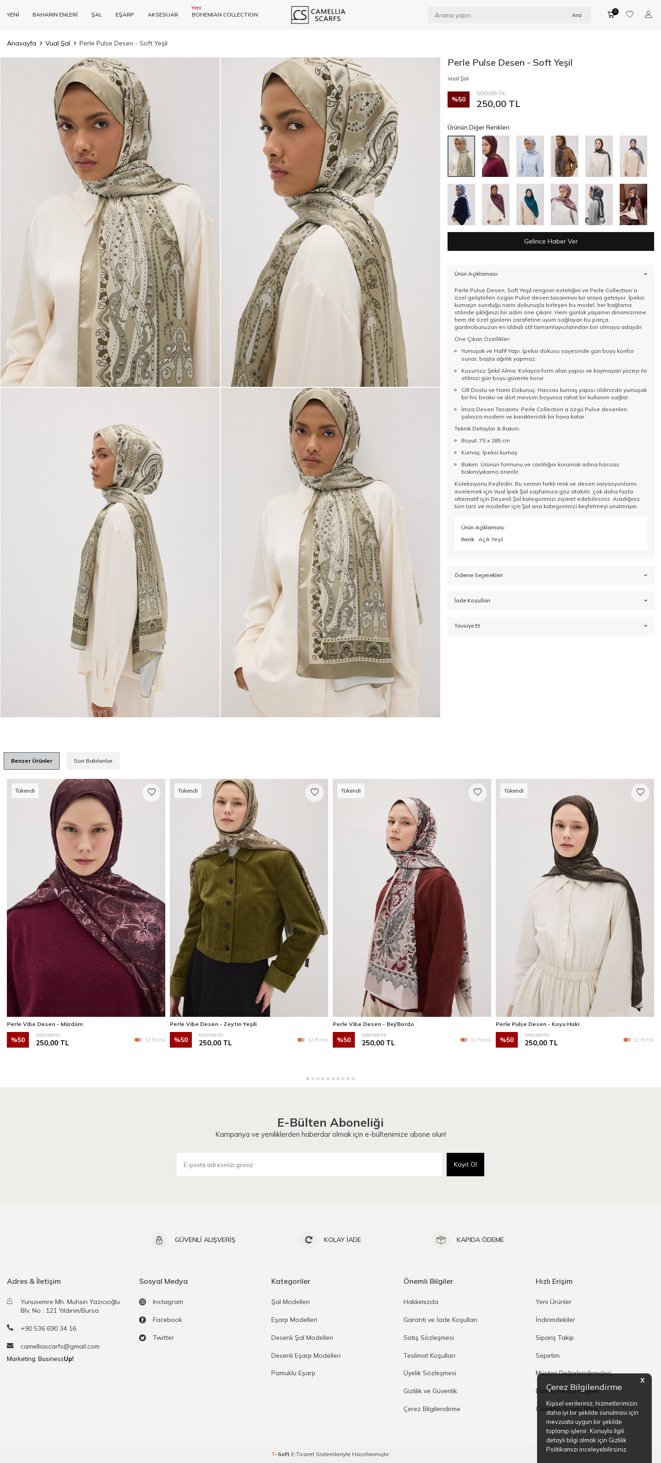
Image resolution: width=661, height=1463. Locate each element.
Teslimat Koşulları (429, 1355)
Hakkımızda (420, 1302)
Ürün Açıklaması (550, 273)
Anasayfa (21, 43)
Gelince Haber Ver (551, 241)
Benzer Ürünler (31, 760)
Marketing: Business (40, 1358)
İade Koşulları (550, 600)
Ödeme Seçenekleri (550, 575)
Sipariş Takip (555, 1337)
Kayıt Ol (465, 1164)
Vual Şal (57, 43)
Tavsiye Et (550, 625)
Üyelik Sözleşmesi (429, 1373)
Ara (577, 14)
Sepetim (548, 1355)
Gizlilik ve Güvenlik (430, 1391)
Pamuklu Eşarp (293, 1373)
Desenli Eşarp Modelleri (306, 1355)
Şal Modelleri (290, 1302)
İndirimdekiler (555, 1320)
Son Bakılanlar (93, 760)
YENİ (13, 14)
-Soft (281, 1454)
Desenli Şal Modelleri (302, 1337)
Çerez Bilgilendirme (431, 1409)
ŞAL (96, 14)
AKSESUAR (163, 14)
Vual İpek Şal (511, 491)
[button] (307, 1078)
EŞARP (125, 14)
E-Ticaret (302, 1454)
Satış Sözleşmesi (428, 1337)
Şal (526, 506)
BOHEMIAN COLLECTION (225, 14)
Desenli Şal (506, 498)
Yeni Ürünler (553, 1302)
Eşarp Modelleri (294, 1320)
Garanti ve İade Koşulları (440, 1320)
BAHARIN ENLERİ (55, 14)
